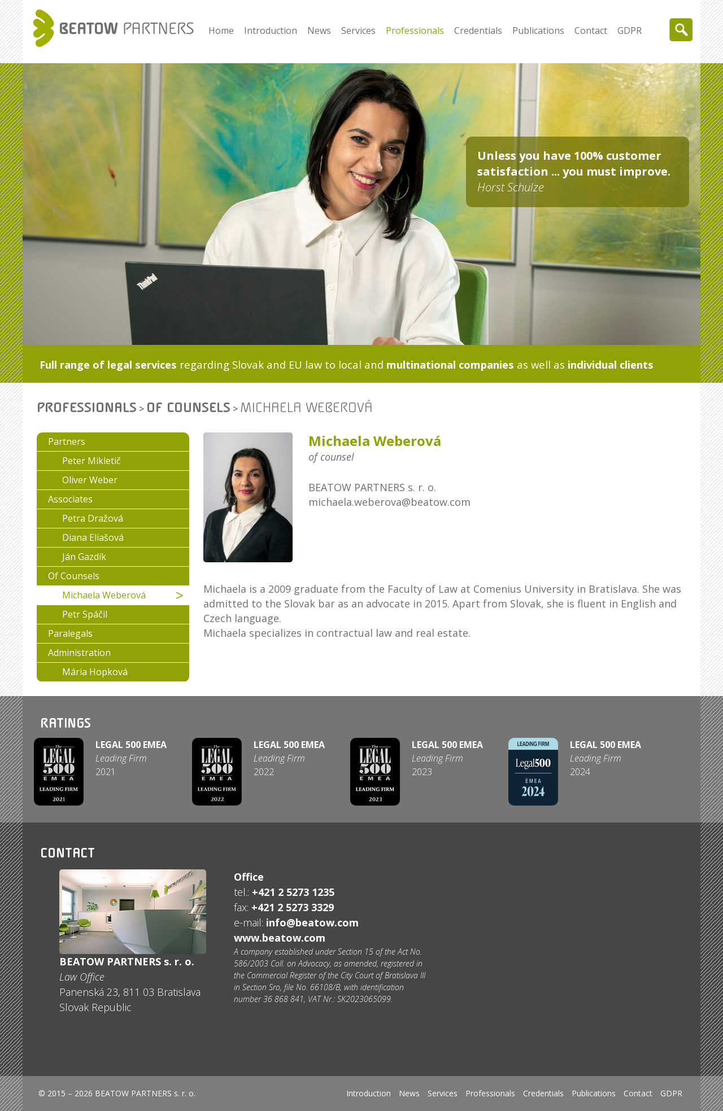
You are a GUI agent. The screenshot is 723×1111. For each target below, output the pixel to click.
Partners (66, 441)
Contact (590, 30)
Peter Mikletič (91, 460)
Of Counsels (188, 407)
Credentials (478, 30)
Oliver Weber (89, 480)
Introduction (270, 30)
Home (221, 30)
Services (358, 30)
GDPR (629, 30)
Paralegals (70, 633)
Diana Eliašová (93, 537)
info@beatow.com (312, 922)
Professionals (415, 30)
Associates (70, 499)
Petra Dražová (92, 518)
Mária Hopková (95, 672)
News (319, 30)
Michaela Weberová (104, 595)
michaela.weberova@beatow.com (389, 502)
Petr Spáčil (84, 614)
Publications (538, 30)
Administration (79, 652)
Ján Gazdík (84, 556)
